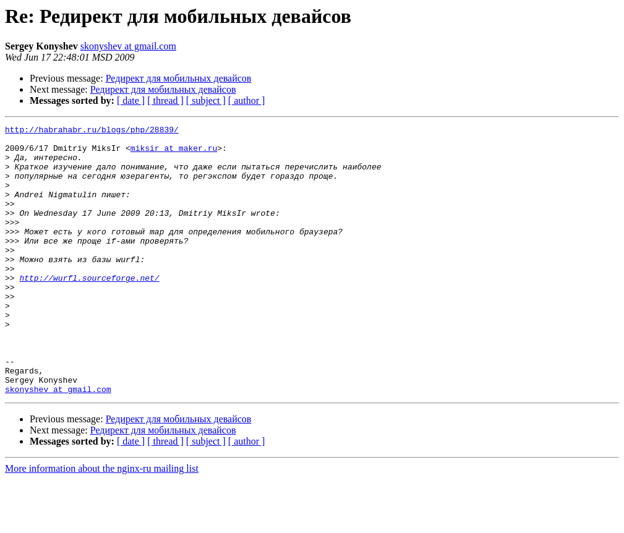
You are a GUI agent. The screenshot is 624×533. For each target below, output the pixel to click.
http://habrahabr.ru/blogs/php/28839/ (92, 131)
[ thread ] (165, 100)
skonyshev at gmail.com (128, 46)
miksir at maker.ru (173, 153)
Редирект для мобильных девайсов (179, 78)
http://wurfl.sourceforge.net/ (89, 309)
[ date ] (131, 100)
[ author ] (246, 100)
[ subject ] (206, 100)
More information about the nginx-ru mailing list (102, 522)
